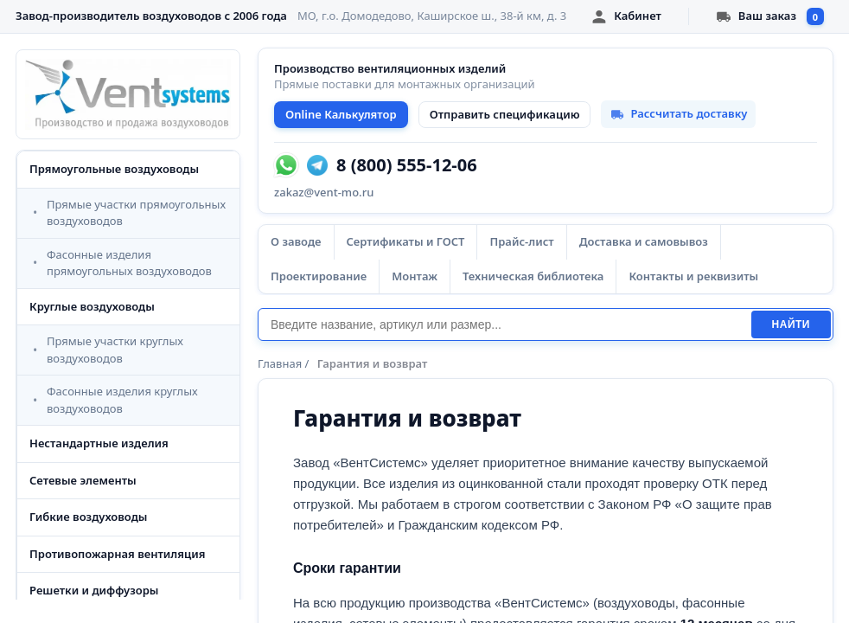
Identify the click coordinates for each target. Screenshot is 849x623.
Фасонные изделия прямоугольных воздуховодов (129, 263)
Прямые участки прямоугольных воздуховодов (136, 212)
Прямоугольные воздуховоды (114, 169)
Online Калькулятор (341, 114)
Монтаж (414, 276)
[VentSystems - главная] (128, 94)
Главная (280, 363)
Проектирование (319, 276)
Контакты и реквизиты (693, 276)
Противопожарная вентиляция (117, 554)
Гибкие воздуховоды (88, 516)
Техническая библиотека (533, 276)
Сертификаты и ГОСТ (406, 241)
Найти (791, 324)
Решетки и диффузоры (93, 590)
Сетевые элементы (83, 480)
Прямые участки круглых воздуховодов (115, 349)
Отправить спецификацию (505, 114)
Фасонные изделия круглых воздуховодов (122, 399)
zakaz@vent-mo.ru (323, 192)
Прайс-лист (521, 241)
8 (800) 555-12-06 (406, 165)
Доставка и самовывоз (643, 241)
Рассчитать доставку (678, 113)
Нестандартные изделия (99, 443)
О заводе (296, 241)
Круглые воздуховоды (92, 306)
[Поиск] (504, 324)
